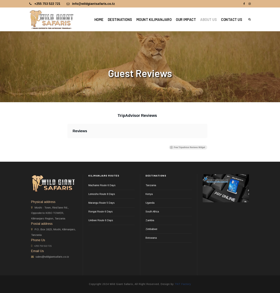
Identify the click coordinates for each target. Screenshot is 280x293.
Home (99, 19)
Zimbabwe (151, 229)
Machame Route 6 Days (102, 185)
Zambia (150, 220)
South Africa (152, 211)
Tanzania (151, 185)
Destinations (120, 19)
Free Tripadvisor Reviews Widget (187, 147)
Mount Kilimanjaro (154, 19)
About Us (208, 19)
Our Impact (186, 19)
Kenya (149, 194)
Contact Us (231, 19)
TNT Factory (183, 284)
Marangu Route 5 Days (101, 202)
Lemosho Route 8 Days (101, 194)
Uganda (150, 202)
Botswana (151, 237)
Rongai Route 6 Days (100, 211)
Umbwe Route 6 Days (100, 220)
